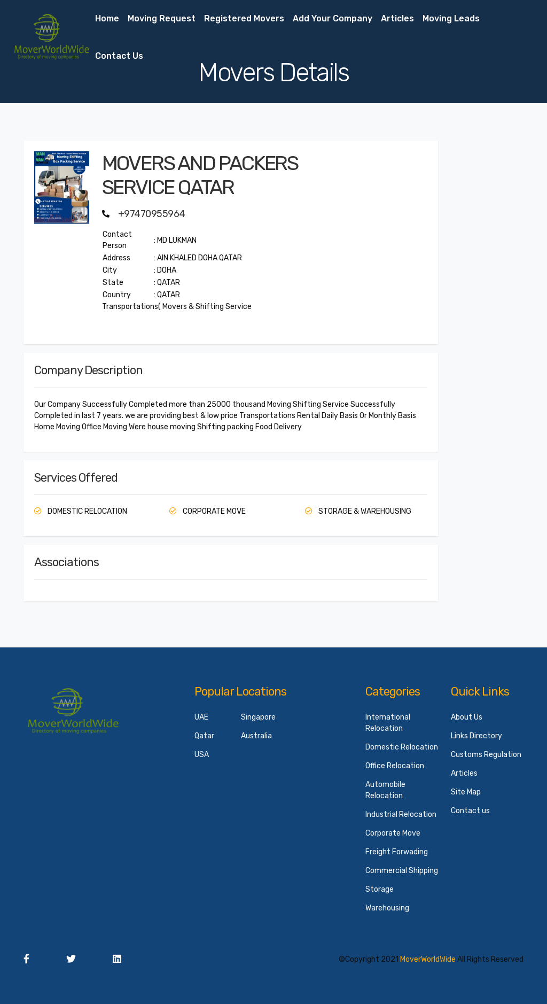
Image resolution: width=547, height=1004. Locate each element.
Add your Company (332, 18)
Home (107, 18)
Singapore (258, 717)
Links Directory (476, 735)
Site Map (466, 792)
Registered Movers (244, 18)
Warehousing (387, 908)
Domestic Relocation (401, 747)
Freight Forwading (396, 851)
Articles (397, 18)
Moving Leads (451, 18)
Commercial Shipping (401, 870)
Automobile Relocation (385, 790)
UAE (201, 717)
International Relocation (387, 723)
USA (201, 754)
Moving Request (162, 18)
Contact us (119, 56)
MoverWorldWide (428, 959)
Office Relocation (394, 765)
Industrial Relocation (400, 814)
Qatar (204, 735)
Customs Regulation (486, 754)
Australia (256, 735)
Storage (379, 889)
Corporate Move (392, 833)
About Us (466, 717)
